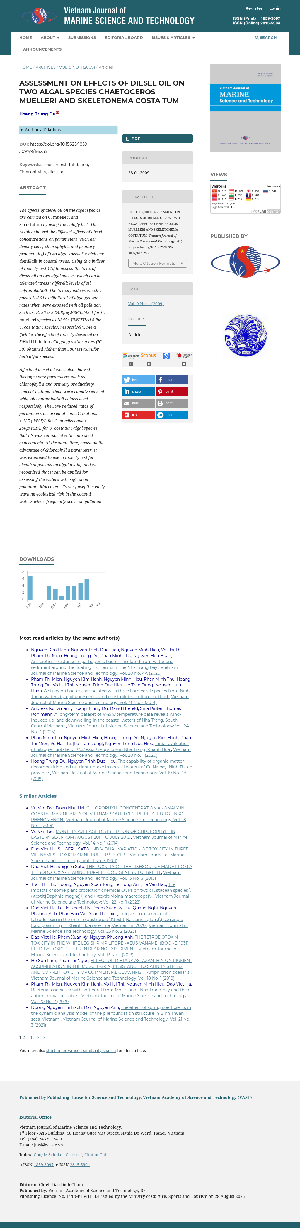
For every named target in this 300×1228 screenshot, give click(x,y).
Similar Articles (38, 796)
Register (254, 8)
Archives (46, 67)
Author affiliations (43, 129)
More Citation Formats (153, 263)
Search (266, 37)
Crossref (74, 1154)
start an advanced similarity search (81, 1050)
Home (25, 37)
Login (275, 8)
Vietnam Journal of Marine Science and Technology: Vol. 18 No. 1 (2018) (103, 978)
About (48, 37)
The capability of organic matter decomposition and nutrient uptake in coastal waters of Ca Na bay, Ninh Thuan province (111, 767)
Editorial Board (124, 37)
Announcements (42, 49)
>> (42, 1037)
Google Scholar (48, 1154)
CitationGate (96, 1154)
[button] (138, 379)
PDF (135, 138)
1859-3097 (44, 1164)
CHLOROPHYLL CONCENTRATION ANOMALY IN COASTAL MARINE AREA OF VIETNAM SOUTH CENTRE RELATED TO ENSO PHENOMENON (107, 813)
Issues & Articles (171, 37)
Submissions (82, 37)
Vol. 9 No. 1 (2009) (77, 67)
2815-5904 (80, 1164)
